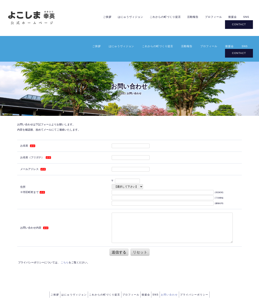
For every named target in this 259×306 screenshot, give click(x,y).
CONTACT (239, 23)
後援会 (229, 16)
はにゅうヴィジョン (121, 16)
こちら (65, 235)
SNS (245, 16)
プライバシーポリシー (204, 267)
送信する (119, 226)
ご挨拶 (96, 16)
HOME (121, 66)
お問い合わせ (176, 267)
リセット (140, 226)
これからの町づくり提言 (157, 16)
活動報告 (186, 16)
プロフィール (208, 16)
